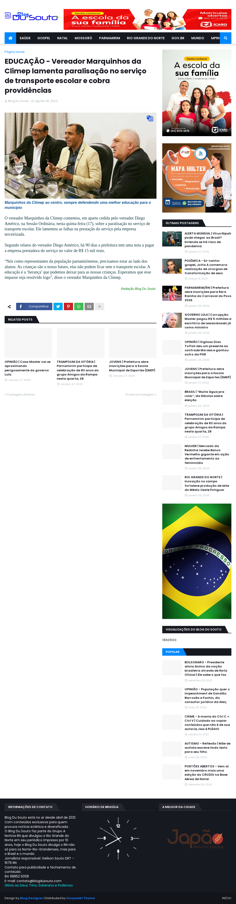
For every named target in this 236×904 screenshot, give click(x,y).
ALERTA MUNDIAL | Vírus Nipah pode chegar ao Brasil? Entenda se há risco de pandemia (208, 239)
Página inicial (14, 52)
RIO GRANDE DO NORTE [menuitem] (146, 38)
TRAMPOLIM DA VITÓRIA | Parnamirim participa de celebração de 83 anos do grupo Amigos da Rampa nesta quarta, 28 (78, 370)
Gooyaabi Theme (80, 898)
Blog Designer (31, 898)
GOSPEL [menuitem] (43, 38)
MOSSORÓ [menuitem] (83, 38)
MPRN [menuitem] (216, 38)
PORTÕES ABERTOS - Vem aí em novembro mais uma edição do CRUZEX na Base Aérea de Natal (207, 772)
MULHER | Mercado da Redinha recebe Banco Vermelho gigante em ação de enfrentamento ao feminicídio (207, 454)
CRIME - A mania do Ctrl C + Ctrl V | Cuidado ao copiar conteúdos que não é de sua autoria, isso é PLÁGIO (207, 723)
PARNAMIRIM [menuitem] (109, 38)
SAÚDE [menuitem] (25, 38)
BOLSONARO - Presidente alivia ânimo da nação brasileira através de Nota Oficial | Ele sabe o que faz (206, 668)
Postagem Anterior (21, 394)
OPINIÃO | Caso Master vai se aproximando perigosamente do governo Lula (27, 368)
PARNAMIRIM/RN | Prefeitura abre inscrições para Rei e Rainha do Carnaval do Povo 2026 (208, 294)
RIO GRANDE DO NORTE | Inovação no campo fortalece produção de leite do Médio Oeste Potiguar (207, 483)
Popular (173, 652)
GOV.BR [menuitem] (177, 38)
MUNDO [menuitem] (197, 38)
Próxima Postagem (140, 394)
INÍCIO (226, 898)
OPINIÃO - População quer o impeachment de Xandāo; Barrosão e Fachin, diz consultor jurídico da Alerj (207, 695)
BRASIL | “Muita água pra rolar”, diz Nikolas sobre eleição (204, 396)
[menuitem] (10, 38)
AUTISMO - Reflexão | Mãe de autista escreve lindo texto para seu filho (207, 748)
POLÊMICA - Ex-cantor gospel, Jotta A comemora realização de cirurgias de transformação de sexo (206, 267)
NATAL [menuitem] (62, 38)
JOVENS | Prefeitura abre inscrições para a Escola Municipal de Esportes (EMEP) (132, 366)
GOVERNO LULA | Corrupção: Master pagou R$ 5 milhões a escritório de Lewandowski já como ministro (208, 321)
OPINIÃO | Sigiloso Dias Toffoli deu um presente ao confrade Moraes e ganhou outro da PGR (207, 348)
